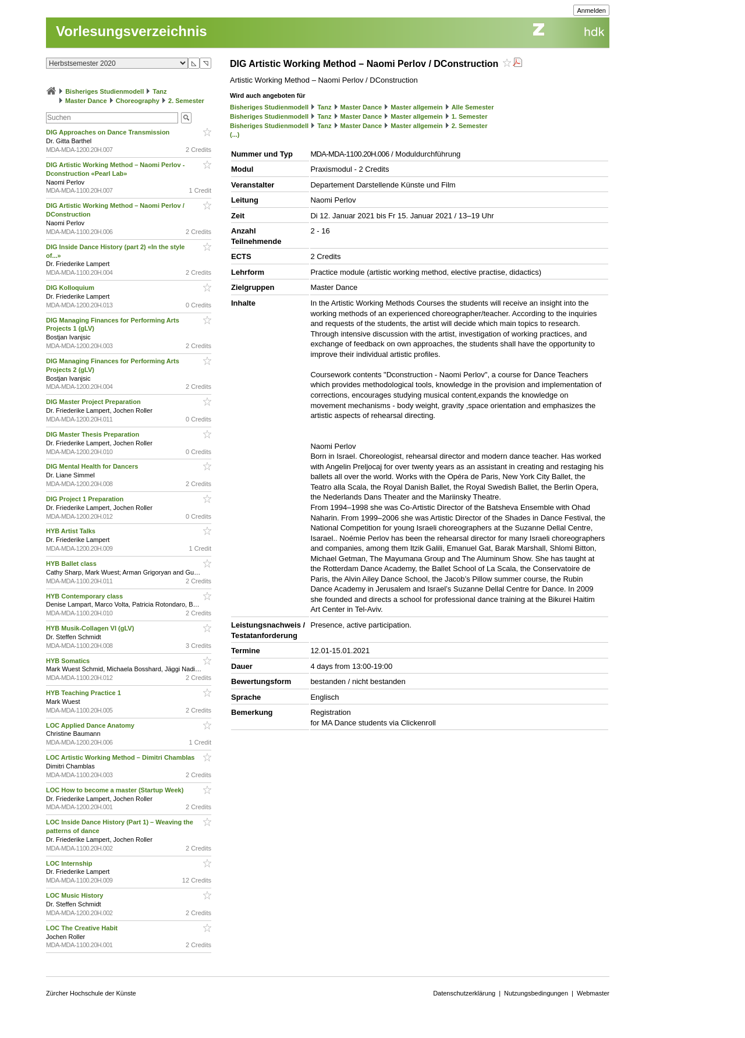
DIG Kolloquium (71, 287)
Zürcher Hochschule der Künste (91, 993)
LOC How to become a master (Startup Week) (115, 790)
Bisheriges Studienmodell (104, 91)
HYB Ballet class (72, 563)
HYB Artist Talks (71, 530)
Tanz (159, 91)
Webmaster (593, 993)
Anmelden (591, 10)
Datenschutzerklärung (464, 993)
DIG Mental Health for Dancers (93, 466)
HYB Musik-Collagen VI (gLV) (91, 628)
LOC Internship (70, 863)
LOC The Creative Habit (82, 927)
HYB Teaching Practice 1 (84, 692)
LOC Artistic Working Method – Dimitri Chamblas (121, 757)
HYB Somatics (68, 660)
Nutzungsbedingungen (536, 993)
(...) (235, 134)
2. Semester (186, 100)
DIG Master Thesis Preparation (93, 434)
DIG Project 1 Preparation (85, 498)
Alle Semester (473, 107)
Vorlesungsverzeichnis (131, 31)
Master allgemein (416, 107)
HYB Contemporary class (85, 596)
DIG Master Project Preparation (94, 401)
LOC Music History (75, 895)
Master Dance (86, 100)
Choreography (137, 100)
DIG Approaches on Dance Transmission (108, 132)
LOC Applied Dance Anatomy (91, 725)
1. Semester (470, 116)
